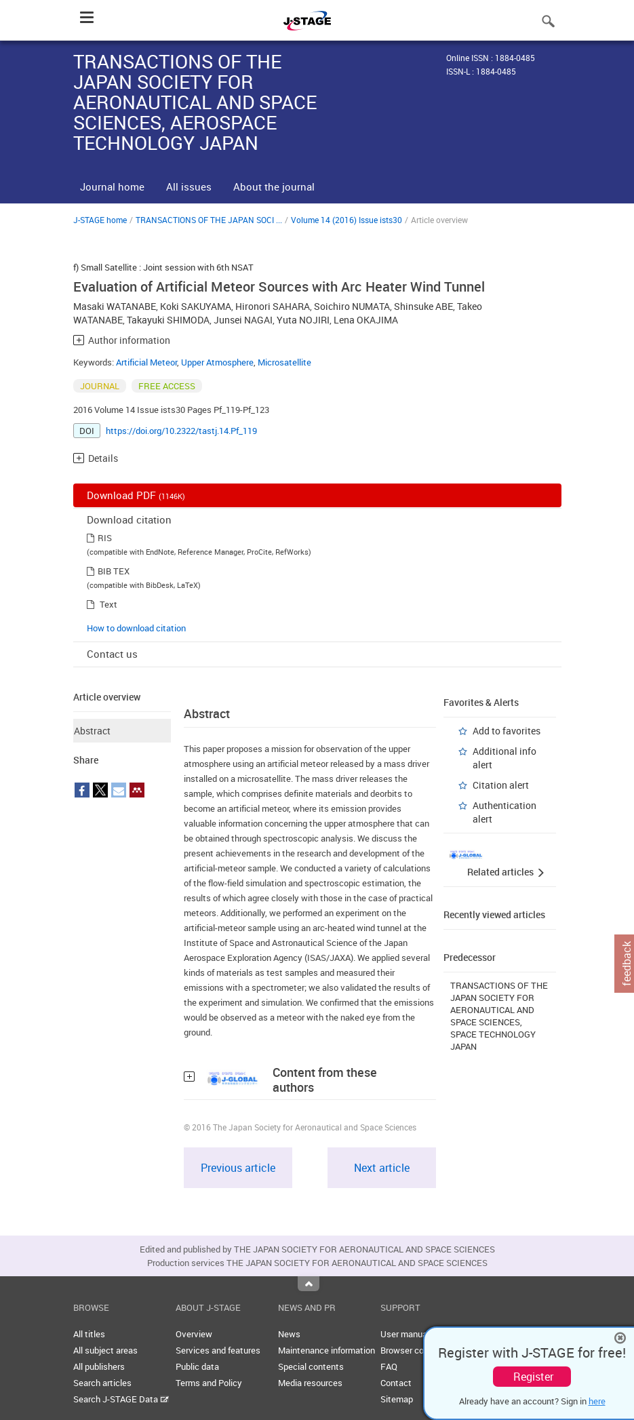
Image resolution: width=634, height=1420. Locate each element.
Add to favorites (506, 730)
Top (308, 1283)
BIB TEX (114, 571)
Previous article (238, 1167)
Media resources (310, 1383)
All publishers (99, 1366)
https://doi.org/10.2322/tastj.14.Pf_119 (181, 431)
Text (108, 604)
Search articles (102, 1383)
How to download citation (136, 628)
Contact (396, 1383)
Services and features (218, 1350)
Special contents (311, 1366)
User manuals (407, 1334)
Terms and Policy (209, 1383)
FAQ (388, 1366)
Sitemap (396, 1399)
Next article (382, 1167)
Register (533, 1376)
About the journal (274, 186)
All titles (89, 1334)
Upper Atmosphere (217, 362)
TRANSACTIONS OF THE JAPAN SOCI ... (209, 219)
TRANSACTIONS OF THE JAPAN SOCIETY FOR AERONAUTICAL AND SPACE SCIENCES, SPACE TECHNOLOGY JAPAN (499, 1015)
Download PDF (136, 495)
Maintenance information (326, 1350)
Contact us (112, 653)
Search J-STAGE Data (121, 1399)
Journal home (112, 186)
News (289, 1334)
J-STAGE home (100, 219)
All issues (189, 186)
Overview (194, 1334)
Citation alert (501, 784)
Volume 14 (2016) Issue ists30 (346, 219)
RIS (105, 538)
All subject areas (105, 1350)
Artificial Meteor (146, 362)
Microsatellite (284, 362)
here (597, 1401)
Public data (197, 1366)
